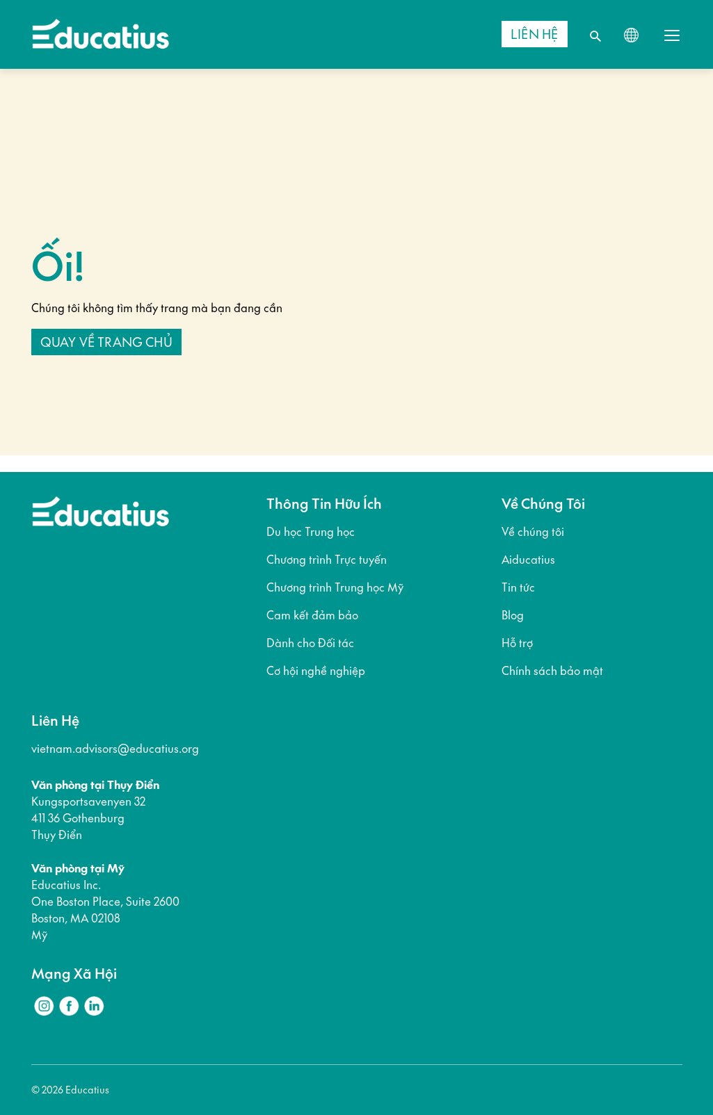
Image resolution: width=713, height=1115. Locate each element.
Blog (513, 615)
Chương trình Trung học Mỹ (334, 587)
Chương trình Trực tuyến (326, 559)
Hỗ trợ (517, 643)
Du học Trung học (310, 531)
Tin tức (518, 587)
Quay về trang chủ (106, 342)
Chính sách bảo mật (552, 670)
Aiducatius (528, 559)
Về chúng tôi (533, 531)
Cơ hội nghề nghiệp (315, 670)
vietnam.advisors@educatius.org (115, 748)
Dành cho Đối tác (310, 643)
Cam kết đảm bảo (312, 615)
